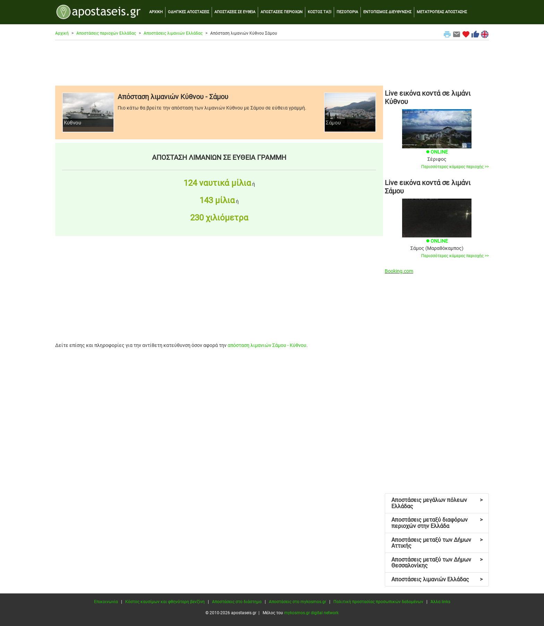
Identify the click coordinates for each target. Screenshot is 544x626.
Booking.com (399, 271)
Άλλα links (440, 601)
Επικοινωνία (106, 601)
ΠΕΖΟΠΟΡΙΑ (347, 12)
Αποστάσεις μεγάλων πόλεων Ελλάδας (437, 503)
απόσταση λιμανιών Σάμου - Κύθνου (267, 345)
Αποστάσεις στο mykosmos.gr (297, 601)
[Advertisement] (272, 62)
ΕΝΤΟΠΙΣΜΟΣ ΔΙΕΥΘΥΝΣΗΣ (387, 12)
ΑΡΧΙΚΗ (156, 12)
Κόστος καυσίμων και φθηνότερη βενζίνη (165, 601)
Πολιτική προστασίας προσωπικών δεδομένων (378, 601)
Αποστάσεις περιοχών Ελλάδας (106, 33)
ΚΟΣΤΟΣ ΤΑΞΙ (319, 12)
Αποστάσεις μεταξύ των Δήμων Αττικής (437, 543)
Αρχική (62, 33)
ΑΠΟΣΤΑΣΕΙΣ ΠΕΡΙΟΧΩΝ (282, 12)
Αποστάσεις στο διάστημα (237, 601)
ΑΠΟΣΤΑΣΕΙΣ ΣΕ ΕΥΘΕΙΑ (234, 12)
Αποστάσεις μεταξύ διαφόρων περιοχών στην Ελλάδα (437, 522)
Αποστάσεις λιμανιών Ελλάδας (173, 33)
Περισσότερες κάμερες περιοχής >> (455, 166)
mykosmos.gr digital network (311, 612)
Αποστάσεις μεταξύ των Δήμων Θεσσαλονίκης (437, 562)
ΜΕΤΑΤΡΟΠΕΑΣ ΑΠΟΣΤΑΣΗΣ (442, 12)
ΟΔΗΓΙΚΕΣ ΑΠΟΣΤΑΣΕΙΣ (188, 12)
